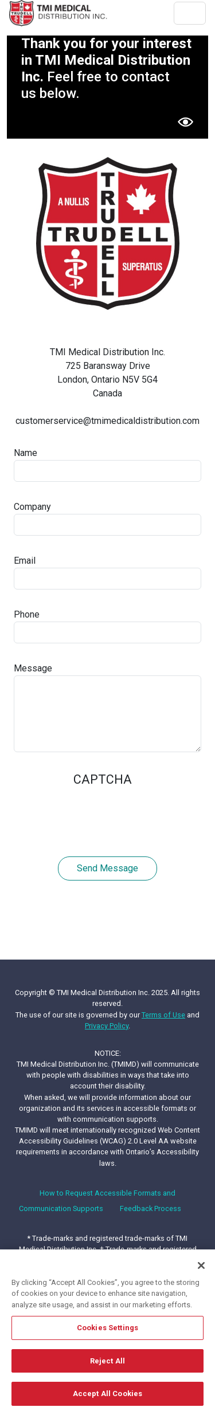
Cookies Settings (107, 1328)
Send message (107, 868)
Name (25, 452)
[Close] (201, 1265)
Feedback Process (150, 1208)
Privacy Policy (106, 1025)
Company (32, 506)
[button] (185, 122)
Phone (27, 614)
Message (33, 668)
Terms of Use (163, 1015)
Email (25, 560)
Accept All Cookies (107, 1394)
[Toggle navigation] (190, 13)
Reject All (107, 1361)
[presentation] (101, 815)
